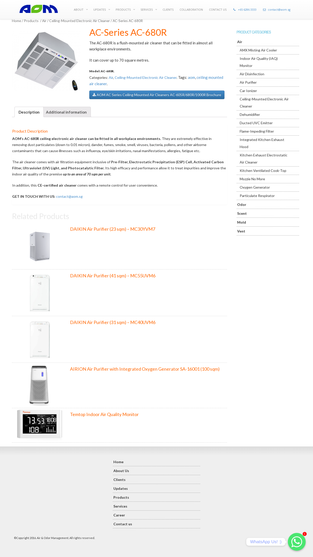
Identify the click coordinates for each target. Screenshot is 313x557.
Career (119, 515)
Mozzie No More (252, 179)
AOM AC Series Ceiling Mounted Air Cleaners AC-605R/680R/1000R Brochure (157, 95)
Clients (119, 479)
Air (44, 21)
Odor (241, 204)
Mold (241, 222)
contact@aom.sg (69, 196)
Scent (242, 213)
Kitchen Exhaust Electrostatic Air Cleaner (263, 158)
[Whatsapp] (297, 542)
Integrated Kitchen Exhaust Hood (262, 143)
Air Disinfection (252, 74)
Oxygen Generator (255, 187)
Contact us (122, 524)
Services (120, 506)
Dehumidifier (250, 114)
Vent (241, 231)
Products (31, 21)
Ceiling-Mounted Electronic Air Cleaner (79, 21)
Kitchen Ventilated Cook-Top (263, 170)
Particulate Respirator (257, 195)
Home (16, 21)
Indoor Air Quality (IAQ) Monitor (259, 62)
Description (29, 112)
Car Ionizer (248, 90)
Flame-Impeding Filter (257, 131)
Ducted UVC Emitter (256, 123)
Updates (120, 488)
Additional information (66, 112)
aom (191, 77)
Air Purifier (248, 82)
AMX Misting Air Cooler (258, 50)
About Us (121, 471)
